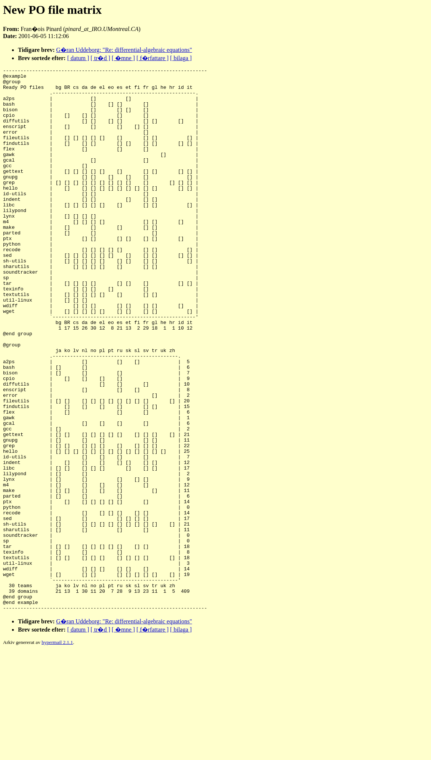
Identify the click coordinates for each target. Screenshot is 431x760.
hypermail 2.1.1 (57, 751)
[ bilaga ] (181, 58)
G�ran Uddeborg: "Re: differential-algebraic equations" (124, 50)
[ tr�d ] (100, 58)
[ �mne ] (123, 58)
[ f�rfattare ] (152, 58)
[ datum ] (78, 58)
